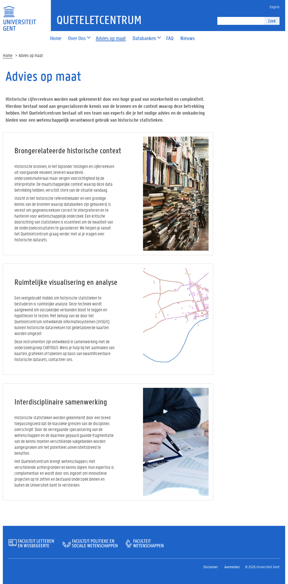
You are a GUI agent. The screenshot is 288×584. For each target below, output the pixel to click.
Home (7, 55)
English (275, 6)
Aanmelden (232, 566)
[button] (77, 38)
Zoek (272, 21)
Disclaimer (210, 566)
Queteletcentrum (99, 19)
